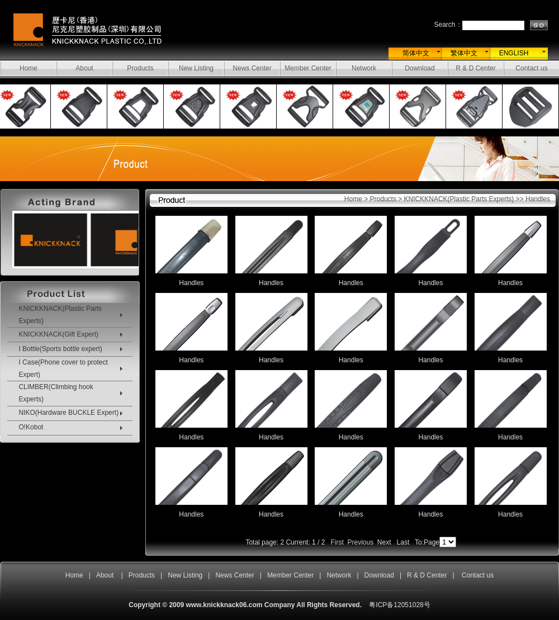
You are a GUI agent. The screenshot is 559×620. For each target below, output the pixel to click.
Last (403, 542)
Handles (191, 283)
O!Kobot (30, 427)
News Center (252, 68)
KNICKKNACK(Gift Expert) (58, 334)
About (84, 68)
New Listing (196, 68)
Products (140, 68)
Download (419, 68)
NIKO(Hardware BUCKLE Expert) (68, 413)
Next (384, 542)
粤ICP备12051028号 (399, 605)
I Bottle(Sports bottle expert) (60, 349)
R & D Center (475, 68)
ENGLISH (514, 53)
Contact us (531, 68)
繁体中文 (464, 53)
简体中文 (415, 53)
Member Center (308, 68)
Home (28, 68)
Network (364, 68)
